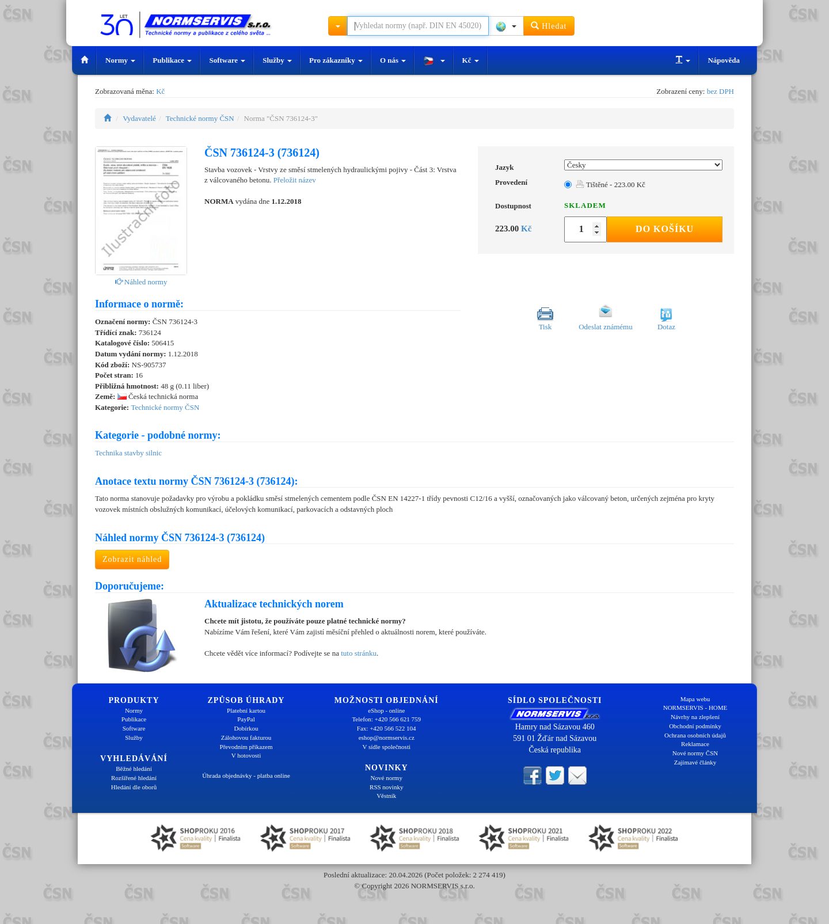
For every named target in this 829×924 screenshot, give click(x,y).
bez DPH (720, 91)
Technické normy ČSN (200, 118)
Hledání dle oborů (134, 787)
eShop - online (386, 710)
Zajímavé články (695, 762)
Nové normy (386, 777)
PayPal (246, 719)
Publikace (172, 60)
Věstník (386, 795)
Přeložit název (294, 180)
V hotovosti (246, 755)
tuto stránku (359, 653)
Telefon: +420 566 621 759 (386, 719)
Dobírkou (246, 728)
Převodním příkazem (246, 746)
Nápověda (724, 60)
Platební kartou (246, 710)
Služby (277, 60)
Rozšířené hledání (134, 777)
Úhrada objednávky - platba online (246, 775)
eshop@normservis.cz (386, 737)
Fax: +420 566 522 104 (386, 728)
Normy (120, 60)
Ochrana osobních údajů (695, 735)
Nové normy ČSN (695, 753)
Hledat (549, 26)
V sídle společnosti (386, 746)
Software (227, 60)
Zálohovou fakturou (246, 737)
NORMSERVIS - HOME (695, 707)
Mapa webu (695, 698)
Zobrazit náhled (132, 559)
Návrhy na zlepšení (695, 716)
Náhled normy (141, 281)
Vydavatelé (139, 118)
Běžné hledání (134, 768)
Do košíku (665, 229)
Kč (470, 60)
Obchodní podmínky (695, 726)
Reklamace (695, 743)
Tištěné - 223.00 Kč (610, 184)
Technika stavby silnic (128, 452)
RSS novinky (386, 787)
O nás (393, 60)
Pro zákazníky (336, 60)
